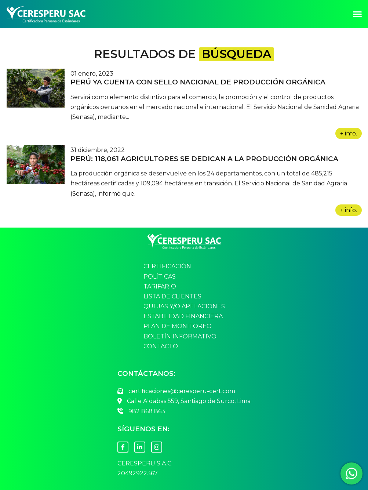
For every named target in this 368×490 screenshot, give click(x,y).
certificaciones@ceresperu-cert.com (176, 391)
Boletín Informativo (179, 336)
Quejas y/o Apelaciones (184, 306)
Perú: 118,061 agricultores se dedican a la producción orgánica (204, 159)
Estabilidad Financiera (183, 316)
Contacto (160, 346)
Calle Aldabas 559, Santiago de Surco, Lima (184, 401)
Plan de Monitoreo (177, 326)
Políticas (159, 276)
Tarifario (159, 286)
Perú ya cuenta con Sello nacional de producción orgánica (197, 82)
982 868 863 (141, 411)
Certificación (167, 266)
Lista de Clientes (172, 296)
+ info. (348, 133)
